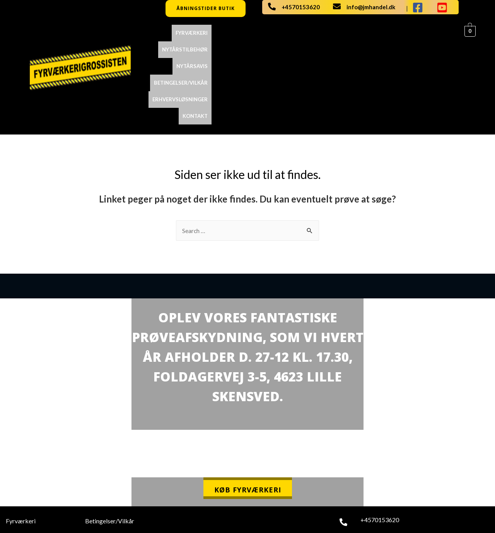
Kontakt (448, 33)
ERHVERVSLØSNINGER (400, 33)
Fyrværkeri (195, 33)
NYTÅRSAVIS (287, 33)
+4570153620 (301, 6)
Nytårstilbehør (241, 33)
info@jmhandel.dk (370, 6)
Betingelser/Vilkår (338, 33)
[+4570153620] (272, 6)
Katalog (16, 473)
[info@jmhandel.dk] (337, 6)
